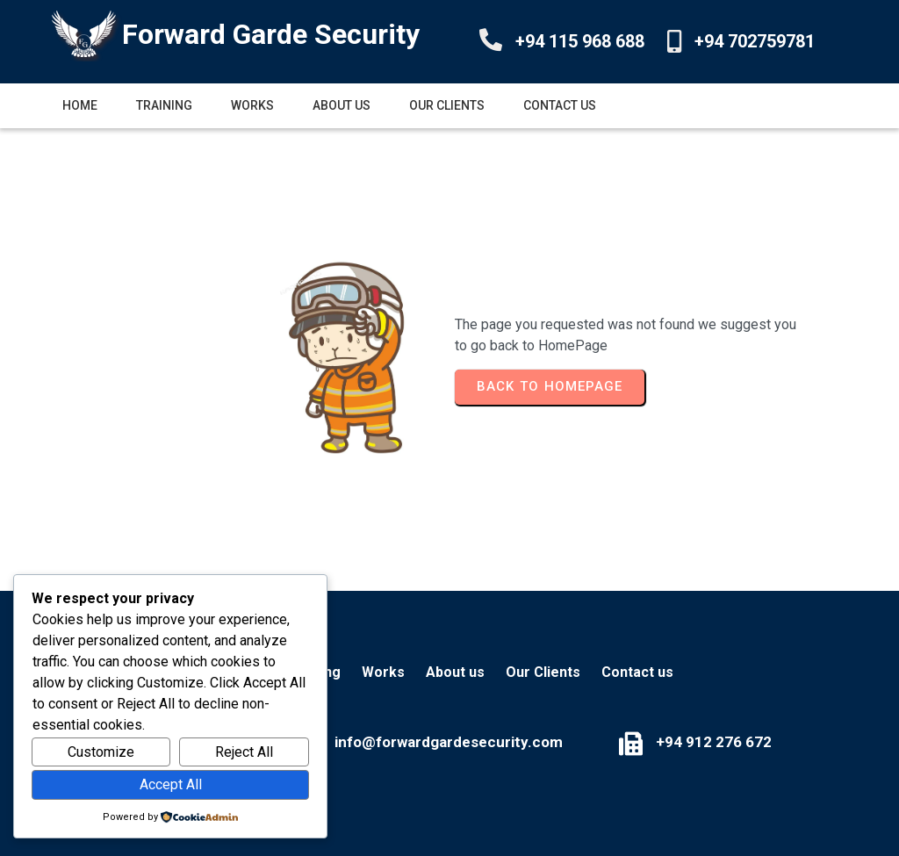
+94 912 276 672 (586, 714)
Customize (101, 752)
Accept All (171, 784)
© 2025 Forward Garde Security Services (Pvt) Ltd (449, 820)
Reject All (244, 752)
